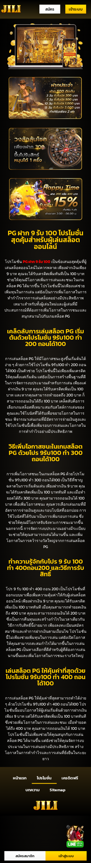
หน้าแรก (20, 778)
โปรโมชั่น (44, 778)
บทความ (33, 790)
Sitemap (57, 790)
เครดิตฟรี (70, 778)
